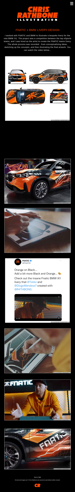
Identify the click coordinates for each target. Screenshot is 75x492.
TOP (39, 477)
